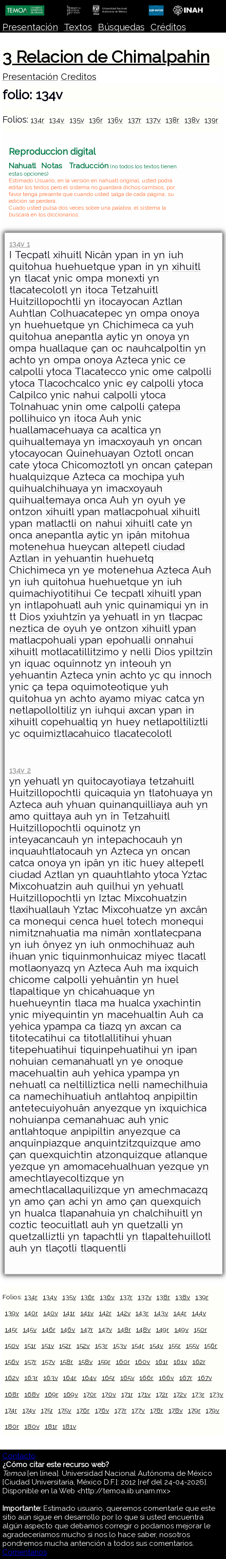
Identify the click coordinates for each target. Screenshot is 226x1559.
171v (144, 1394)
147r (86, 1329)
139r (211, 120)
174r (11, 1410)
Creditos (78, 77)
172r (162, 1394)
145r (11, 1329)
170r (89, 1394)
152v (83, 1345)
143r (142, 1313)
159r (104, 1361)
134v (56, 120)
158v (85, 1361)
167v (205, 1377)
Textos (78, 27)
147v (105, 1329)
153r (101, 1345)
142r (105, 1313)
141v (87, 1313)
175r (47, 1410)
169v (70, 1394)
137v (153, 120)
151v (47, 1345)
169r (51, 1394)
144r (180, 1313)
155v (192, 1345)
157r (30, 1361)
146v (67, 1329)
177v (138, 1410)
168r (12, 1394)
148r (124, 1329)
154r (138, 1345)
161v (180, 1361)
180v (31, 1426)
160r (123, 1361)
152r (65, 1345)
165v (127, 1377)
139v (12, 1313)
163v (50, 1377)
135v (77, 120)
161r (161, 1361)
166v (166, 1377)
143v (161, 1313)
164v (89, 1377)
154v (156, 1345)
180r (12, 1426)
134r (37, 120)
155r (175, 1345)
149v (181, 1329)
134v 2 (20, 770)
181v (69, 1426)
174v (29, 1410)
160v (142, 1361)
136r (96, 120)
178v (176, 1410)
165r (108, 1377)
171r (127, 1394)
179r (194, 1410)
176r (83, 1410)
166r (146, 1377)
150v (12, 1345)
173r (198, 1394)
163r (31, 1377)
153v (120, 1345)
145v (30, 1329)
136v (115, 120)
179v (212, 1410)
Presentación (30, 27)
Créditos (168, 27)
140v (50, 1313)
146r (49, 1329)
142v (124, 1313)
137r (134, 120)
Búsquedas (121, 27)
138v (192, 120)
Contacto (19, 1455)
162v (12, 1377)
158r (66, 1361)
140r (31, 1313)
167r (185, 1377)
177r (120, 1410)
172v (180, 1394)
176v (102, 1410)
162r (199, 1361)
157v (48, 1361)
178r (156, 1410)
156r (210, 1345)
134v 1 (19, 244)
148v (143, 1329)
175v (64, 1410)
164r (69, 1377)
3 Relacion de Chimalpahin (105, 57)
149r (162, 1329)
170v (109, 1394)
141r (69, 1313)
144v (199, 1313)
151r (30, 1345)
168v (31, 1394)
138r (172, 120)
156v (12, 1361)
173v (216, 1394)
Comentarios (24, 1552)
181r (51, 1426)
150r (200, 1329)
